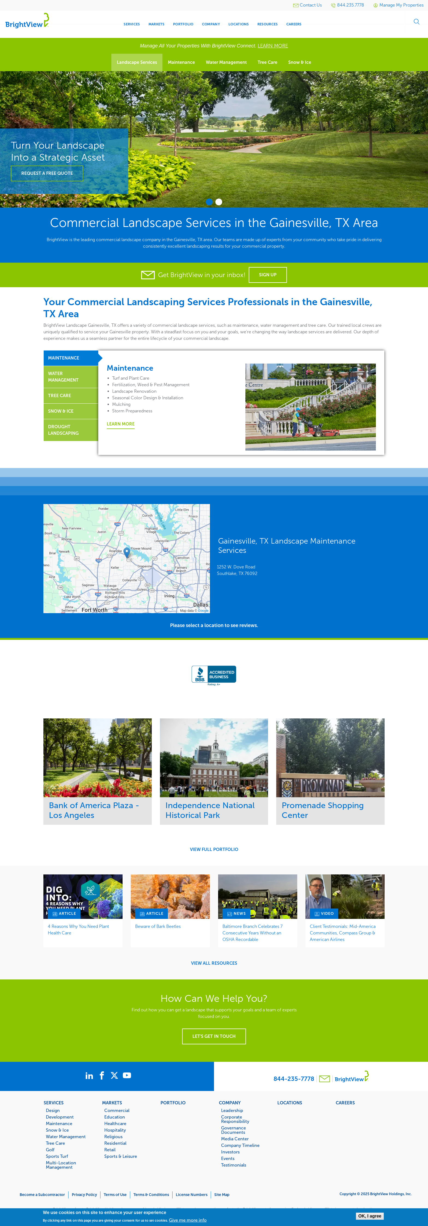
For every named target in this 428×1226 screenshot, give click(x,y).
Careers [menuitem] (294, 24)
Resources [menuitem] (267, 24)
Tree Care (267, 62)
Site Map (222, 1194)
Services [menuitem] (132, 24)
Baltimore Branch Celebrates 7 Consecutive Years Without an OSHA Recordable (252, 933)
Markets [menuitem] (156, 24)
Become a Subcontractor (42, 1194)
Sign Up (268, 274)
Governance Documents (233, 1130)
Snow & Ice (299, 62)
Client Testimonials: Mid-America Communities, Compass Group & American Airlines (343, 933)
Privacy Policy (84, 1194)
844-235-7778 (294, 1079)
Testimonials (233, 1164)
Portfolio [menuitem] (183, 24)
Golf (50, 1149)
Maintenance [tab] (63, 358)
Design (53, 1110)
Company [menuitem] (211, 24)
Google (203, 611)
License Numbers (191, 1194)
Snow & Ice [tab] (60, 411)
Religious (113, 1136)
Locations (289, 1102)
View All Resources (214, 963)
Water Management (226, 62)
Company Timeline (240, 1145)
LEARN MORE (273, 46)
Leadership (232, 1110)
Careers (345, 1102)
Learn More (121, 424)
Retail (109, 1149)
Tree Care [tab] (59, 395)
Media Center (235, 1138)
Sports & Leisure (120, 1156)
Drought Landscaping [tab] (63, 430)
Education (114, 1116)
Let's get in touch (214, 1036)
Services (54, 1102)
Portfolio (173, 1102)
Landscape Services (137, 62)
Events (227, 1158)
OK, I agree (369, 1216)
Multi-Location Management (61, 1165)
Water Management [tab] (63, 377)
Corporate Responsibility (235, 1119)
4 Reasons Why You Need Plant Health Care (78, 930)
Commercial (116, 1110)
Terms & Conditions (151, 1194)
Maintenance (181, 62)
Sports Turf (57, 1156)
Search (414, 24)
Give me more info (188, 1220)
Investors (230, 1151)
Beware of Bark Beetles (158, 926)
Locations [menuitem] (238, 24)
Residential (115, 1143)
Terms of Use (115, 1194)
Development (60, 1116)
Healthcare (115, 1123)
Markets (112, 1102)
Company (230, 1102)
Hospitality (115, 1130)
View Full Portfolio (214, 849)
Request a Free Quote (47, 173)
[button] (126, 553)
